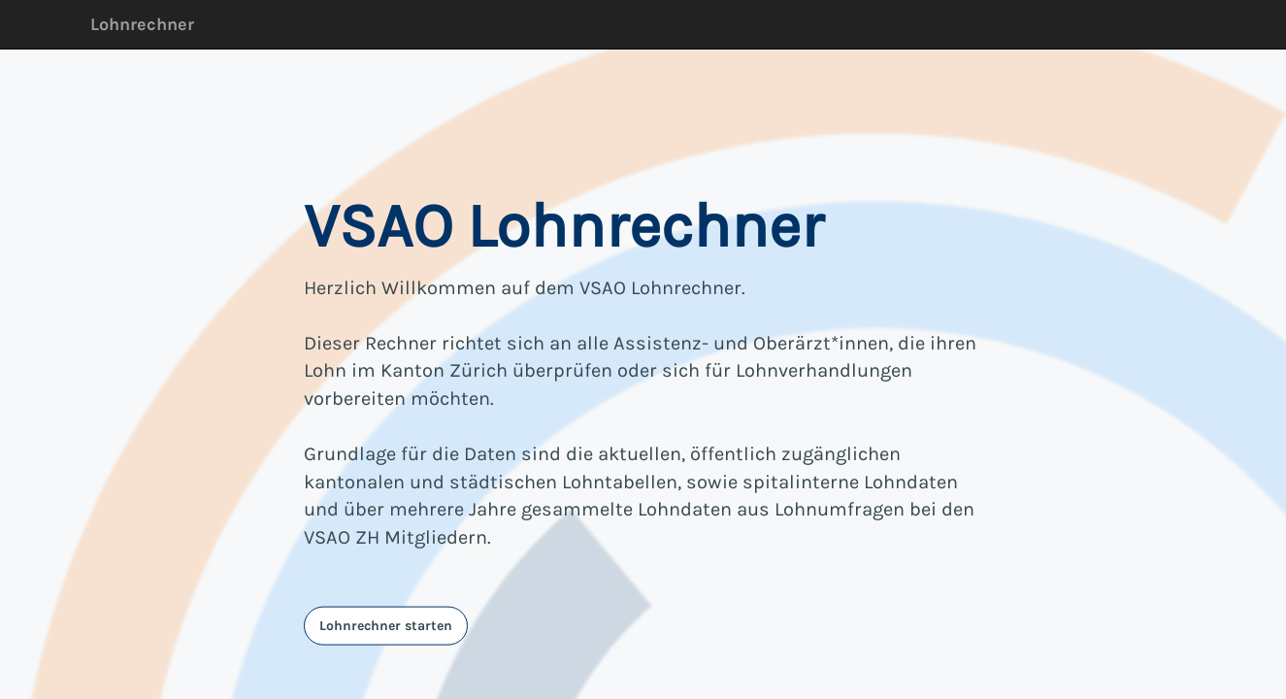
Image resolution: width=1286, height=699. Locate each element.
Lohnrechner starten (385, 624)
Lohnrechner (142, 24)
